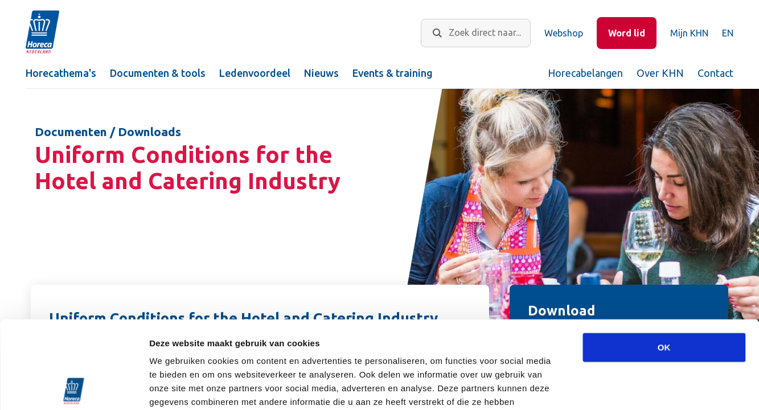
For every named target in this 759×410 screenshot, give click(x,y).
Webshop (563, 33)
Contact (715, 73)
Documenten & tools (158, 73)
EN (727, 33)
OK (664, 260)
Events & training (392, 73)
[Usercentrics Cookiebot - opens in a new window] (74, 387)
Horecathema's (61, 73)
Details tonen (615, 387)
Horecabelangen (585, 73)
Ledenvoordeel (254, 73)
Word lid (626, 33)
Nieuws (321, 73)
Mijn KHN (689, 33)
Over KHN (660, 73)
